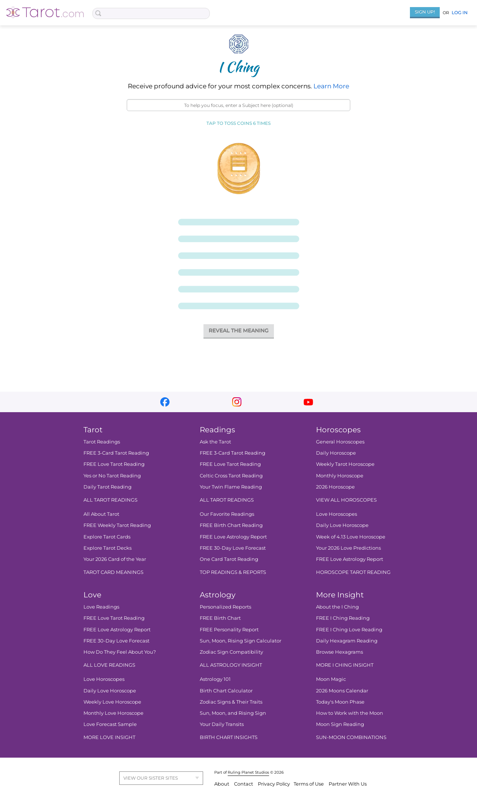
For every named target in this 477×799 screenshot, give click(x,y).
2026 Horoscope (335, 487)
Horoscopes (338, 429)
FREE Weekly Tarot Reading (117, 525)
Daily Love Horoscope (342, 525)
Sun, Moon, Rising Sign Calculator (240, 641)
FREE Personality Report (229, 629)
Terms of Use (309, 784)
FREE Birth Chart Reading (231, 525)
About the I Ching (337, 607)
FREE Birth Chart (220, 618)
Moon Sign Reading (340, 724)
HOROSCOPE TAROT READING (353, 572)
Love (92, 595)
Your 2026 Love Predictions (348, 548)
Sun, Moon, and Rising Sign (233, 713)
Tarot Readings (101, 442)
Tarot (92, 429)
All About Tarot (101, 514)
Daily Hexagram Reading (347, 641)
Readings (217, 429)
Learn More (331, 86)
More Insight (340, 595)
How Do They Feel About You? (119, 652)
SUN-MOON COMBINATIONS (351, 737)
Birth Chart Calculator (226, 691)
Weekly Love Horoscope (112, 702)
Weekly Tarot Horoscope (345, 464)
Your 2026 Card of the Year (114, 559)
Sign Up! (425, 12)
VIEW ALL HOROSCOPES (346, 500)
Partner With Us (348, 784)
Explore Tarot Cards (106, 537)
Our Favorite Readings (227, 514)
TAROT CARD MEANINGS (113, 572)
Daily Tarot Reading (107, 487)
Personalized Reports (225, 607)
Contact (244, 784)
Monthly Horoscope (339, 476)
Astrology (218, 595)
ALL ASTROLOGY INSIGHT (231, 665)
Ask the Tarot (215, 442)
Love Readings (101, 607)
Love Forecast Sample (110, 724)
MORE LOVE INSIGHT (109, 737)
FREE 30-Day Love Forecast (233, 548)
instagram (236, 402)
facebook (165, 402)
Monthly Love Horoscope (113, 713)
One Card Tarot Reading (229, 559)
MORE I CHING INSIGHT (344, 665)
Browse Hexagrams (339, 652)
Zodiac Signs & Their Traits (231, 702)
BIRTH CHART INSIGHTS (229, 737)
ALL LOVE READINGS (109, 665)
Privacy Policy (274, 784)
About (222, 784)
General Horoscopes (340, 442)
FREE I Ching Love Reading (349, 629)
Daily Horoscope (336, 453)
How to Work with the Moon (349, 713)
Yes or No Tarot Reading (112, 476)
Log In (460, 12)
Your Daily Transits (222, 724)
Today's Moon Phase (340, 702)
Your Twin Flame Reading (231, 487)
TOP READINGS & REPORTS (233, 572)
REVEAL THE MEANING (239, 330)
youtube (308, 402)
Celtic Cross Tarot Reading (231, 476)
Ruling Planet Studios (248, 772)
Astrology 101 (215, 679)
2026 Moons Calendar (342, 691)
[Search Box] (151, 13)
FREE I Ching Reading (343, 618)
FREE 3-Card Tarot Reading (116, 453)
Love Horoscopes (336, 514)
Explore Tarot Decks (107, 548)
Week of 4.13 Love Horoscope (350, 537)
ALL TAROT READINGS (110, 500)
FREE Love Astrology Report (233, 537)
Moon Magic (331, 679)
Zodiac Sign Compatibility (231, 652)
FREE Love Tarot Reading (114, 464)
